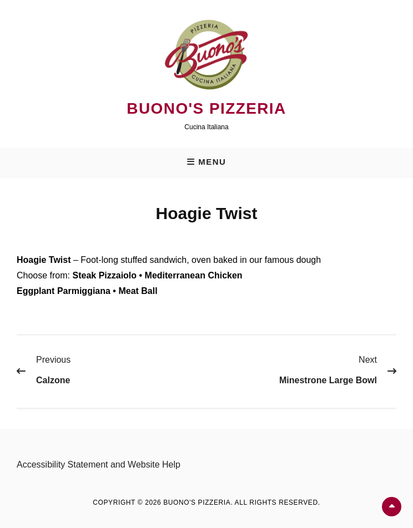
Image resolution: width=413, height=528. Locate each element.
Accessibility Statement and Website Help (98, 464)
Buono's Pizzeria (206, 108)
